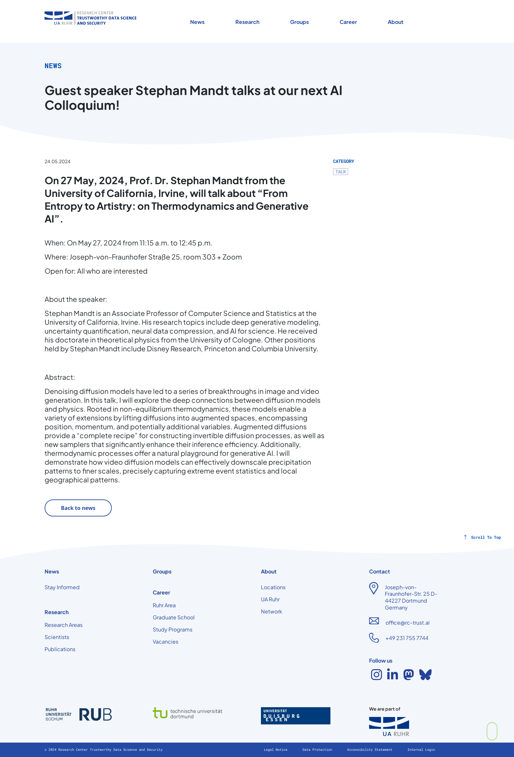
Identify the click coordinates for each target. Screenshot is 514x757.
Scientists (57, 636)
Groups (299, 21)
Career (348, 21)
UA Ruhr (270, 599)
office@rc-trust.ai (408, 622)
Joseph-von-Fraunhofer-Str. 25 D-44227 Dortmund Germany (411, 597)
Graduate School (174, 617)
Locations (273, 587)
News (197, 21)
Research (247, 21)
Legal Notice (276, 749)
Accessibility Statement (370, 749)
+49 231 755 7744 (407, 637)
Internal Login (421, 749)
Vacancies (165, 641)
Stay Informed (62, 587)
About (396, 21)
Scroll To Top (486, 537)
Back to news (78, 508)
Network (271, 611)
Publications (60, 649)
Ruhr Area (164, 605)
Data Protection (318, 749)
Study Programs (172, 629)
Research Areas (64, 624)
